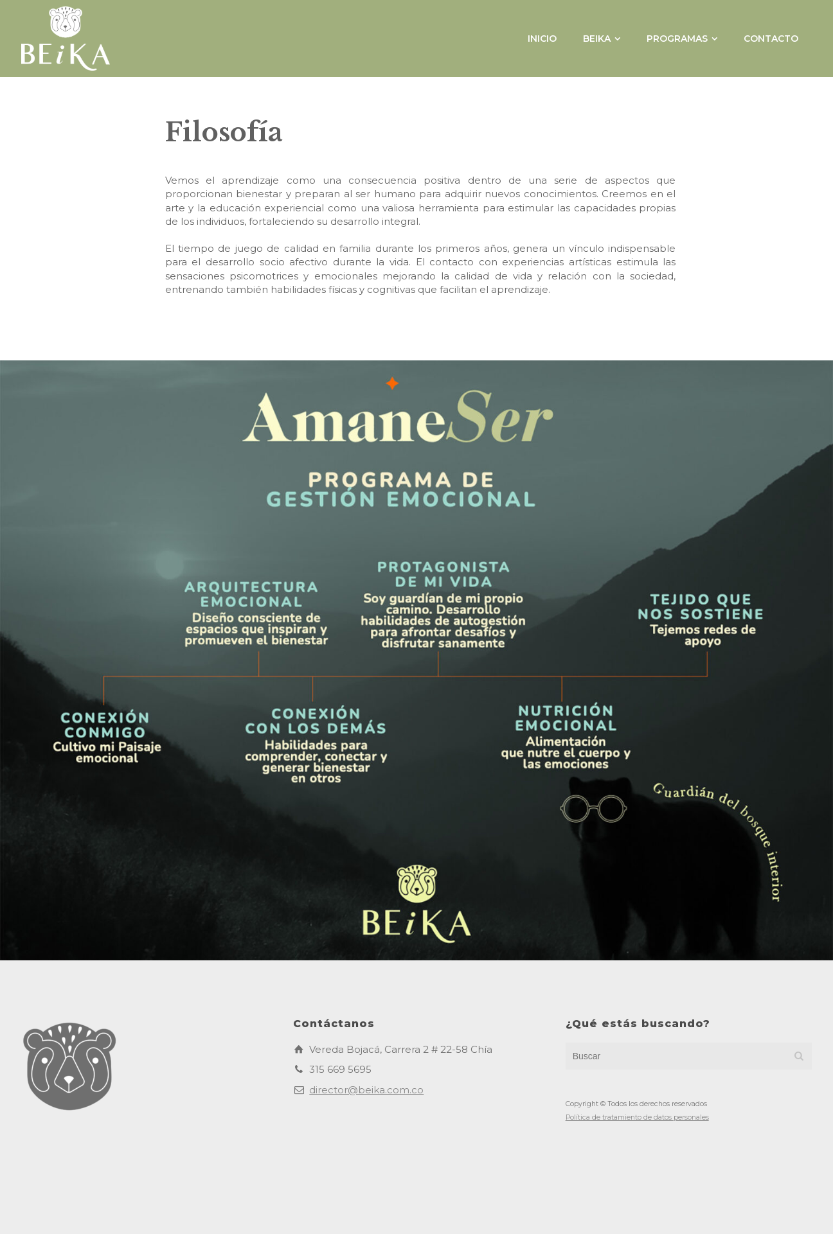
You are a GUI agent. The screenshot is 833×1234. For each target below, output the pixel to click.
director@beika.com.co (366, 1090)
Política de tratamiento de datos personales (637, 1117)
